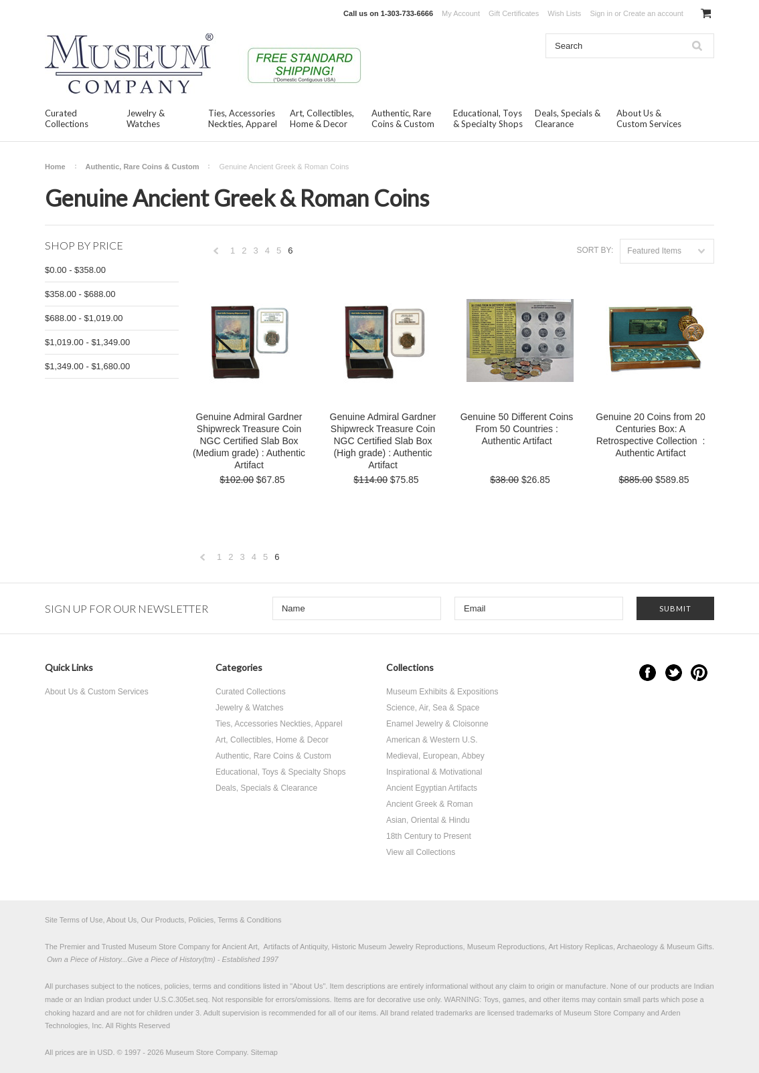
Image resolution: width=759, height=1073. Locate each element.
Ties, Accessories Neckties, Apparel (242, 118)
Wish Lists (564, 13)
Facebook (647, 672)
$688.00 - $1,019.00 (83, 318)
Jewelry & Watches (145, 118)
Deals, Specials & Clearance (567, 118)
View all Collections (420, 852)
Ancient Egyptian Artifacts (431, 788)
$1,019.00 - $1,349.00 (87, 342)
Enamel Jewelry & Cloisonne (437, 723)
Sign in (601, 13)
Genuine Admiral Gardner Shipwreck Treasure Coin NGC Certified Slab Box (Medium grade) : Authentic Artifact (249, 440)
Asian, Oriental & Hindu (428, 820)
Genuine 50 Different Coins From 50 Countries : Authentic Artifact (517, 428)
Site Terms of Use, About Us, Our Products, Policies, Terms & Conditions (163, 920)
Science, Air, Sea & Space (432, 707)
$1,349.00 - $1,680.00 (87, 366)
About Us (307, 986)
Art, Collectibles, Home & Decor (322, 118)
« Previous (216, 254)
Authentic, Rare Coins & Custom (402, 118)
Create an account (653, 13)
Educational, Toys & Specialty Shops (488, 118)
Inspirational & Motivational (434, 772)
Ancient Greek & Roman (429, 804)
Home (55, 167)
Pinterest (699, 672)
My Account (461, 13)
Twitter (673, 672)
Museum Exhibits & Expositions (442, 691)
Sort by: (594, 250)
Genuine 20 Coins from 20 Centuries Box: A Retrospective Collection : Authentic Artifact (650, 434)
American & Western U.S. (432, 740)
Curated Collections (66, 118)
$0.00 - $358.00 (75, 270)
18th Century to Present (428, 836)
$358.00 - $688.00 (80, 294)
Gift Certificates (514, 13)
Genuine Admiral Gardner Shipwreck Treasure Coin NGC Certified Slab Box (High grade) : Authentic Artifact (383, 440)
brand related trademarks (431, 1013)
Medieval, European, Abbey (435, 756)
